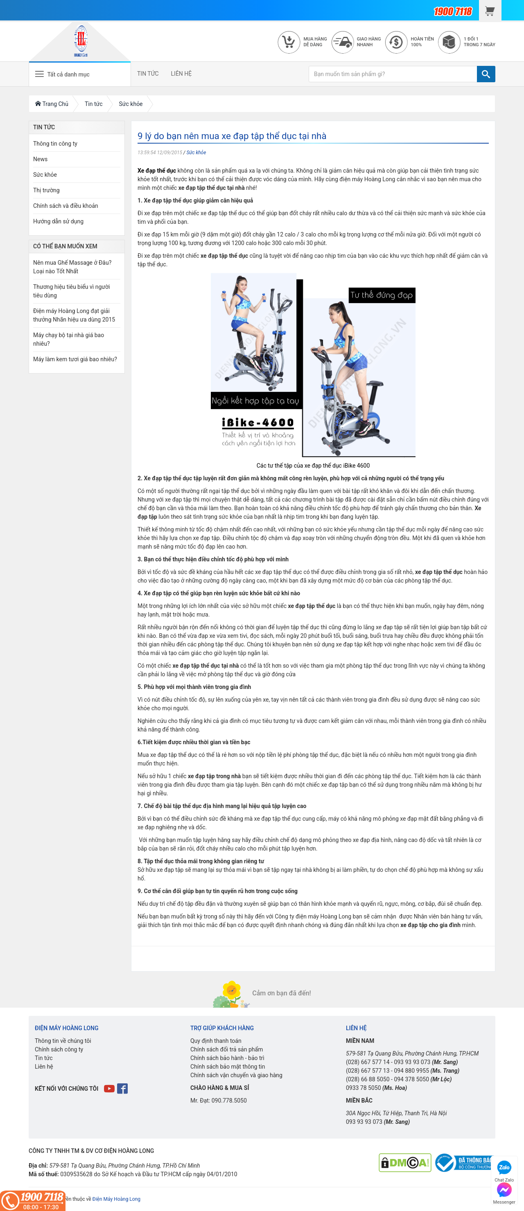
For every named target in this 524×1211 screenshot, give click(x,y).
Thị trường (46, 190)
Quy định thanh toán (216, 1041)
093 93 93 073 (412, 1062)
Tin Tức (44, 127)
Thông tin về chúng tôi (63, 1041)
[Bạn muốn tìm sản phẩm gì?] (393, 74)
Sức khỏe (196, 152)
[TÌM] (486, 74)
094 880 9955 (411, 1070)
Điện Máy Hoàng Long (116, 1199)
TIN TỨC (148, 73)
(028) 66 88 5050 (368, 1079)
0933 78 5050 (363, 1088)
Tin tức (44, 1058)
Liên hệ (44, 1066)
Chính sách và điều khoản (65, 206)
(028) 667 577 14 (368, 1062)
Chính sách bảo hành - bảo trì (227, 1058)
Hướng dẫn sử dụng (58, 221)
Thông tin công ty (55, 143)
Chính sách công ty (59, 1049)
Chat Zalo (504, 1170)
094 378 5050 (411, 1079)
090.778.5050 (229, 1100)
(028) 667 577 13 (368, 1070)
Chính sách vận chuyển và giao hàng (236, 1075)
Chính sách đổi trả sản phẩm (226, 1049)
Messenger (504, 1192)
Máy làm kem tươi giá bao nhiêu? (75, 359)
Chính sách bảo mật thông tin (227, 1066)
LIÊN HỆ (181, 73)
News (40, 159)
